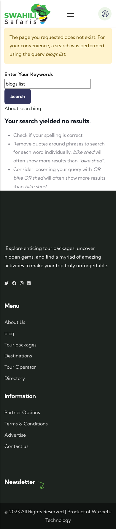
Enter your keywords (28, 74)
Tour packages (20, 345)
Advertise (15, 435)
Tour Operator (20, 367)
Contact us (16, 446)
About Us (14, 322)
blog (9, 333)
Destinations (18, 356)
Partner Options (22, 412)
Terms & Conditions (26, 424)
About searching (22, 108)
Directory (14, 378)
